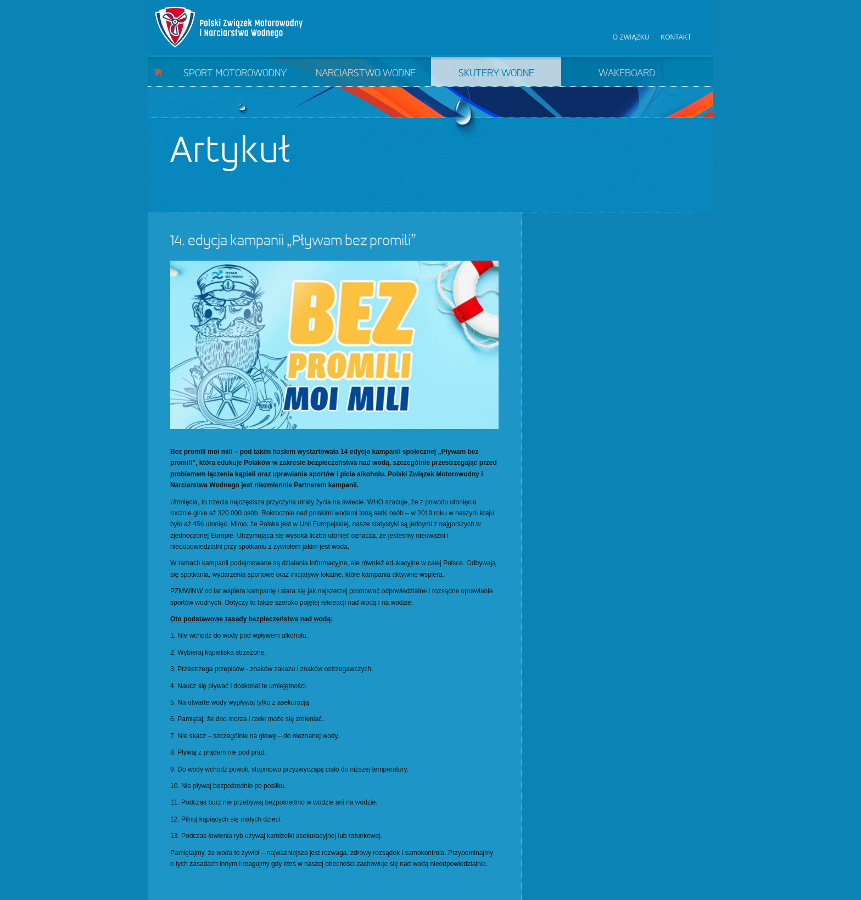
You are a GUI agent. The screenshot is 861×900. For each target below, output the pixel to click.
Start (158, 71)
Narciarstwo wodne (366, 73)
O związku (631, 37)
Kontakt (676, 37)
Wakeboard (627, 73)
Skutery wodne (496, 73)
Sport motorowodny (235, 73)
